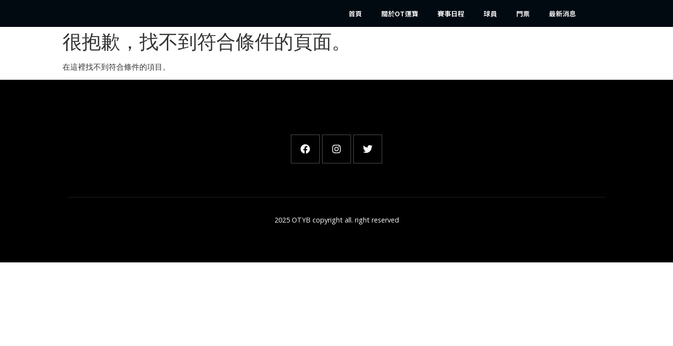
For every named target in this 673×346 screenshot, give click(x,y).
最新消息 (562, 13)
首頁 (355, 13)
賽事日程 (450, 13)
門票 (523, 13)
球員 (490, 13)
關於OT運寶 (399, 13)
